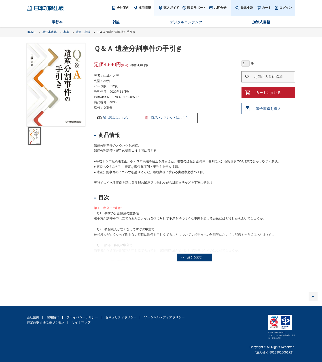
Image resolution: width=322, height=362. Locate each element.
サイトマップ (81, 322)
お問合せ (220, 7)
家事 (66, 32)
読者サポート (196, 7)
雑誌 (116, 22)
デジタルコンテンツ (186, 22)
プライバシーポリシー (82, 317)
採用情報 (53, 317)
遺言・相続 (83, 32)
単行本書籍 (49, 32)
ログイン (285, 7)
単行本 (57, 22)
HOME (31, 32)
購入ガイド (171, 7)
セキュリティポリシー (121, 317)
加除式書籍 (261, 22)
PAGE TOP (313, 296)
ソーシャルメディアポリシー (164, 317)
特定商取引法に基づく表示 (45, 322)
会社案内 (33, 317)
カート (266, 7)
